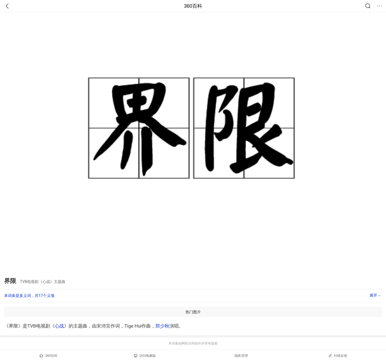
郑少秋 (162, 326)
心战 (59, 326)
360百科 (193, 6)
